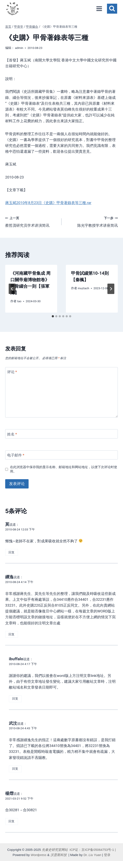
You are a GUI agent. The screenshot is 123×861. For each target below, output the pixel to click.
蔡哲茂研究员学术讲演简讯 (31, 221)
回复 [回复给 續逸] (11, 634)
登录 (107, 855)
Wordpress (39, 855)
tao (19, 301)
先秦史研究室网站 (55, 849)
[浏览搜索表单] (112, 8)
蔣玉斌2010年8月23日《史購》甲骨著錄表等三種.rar (48, 203)
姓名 (12, 434)
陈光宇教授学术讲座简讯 (91, 221)
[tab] (53, 316)
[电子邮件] (61, 455)
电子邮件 (15, 455)
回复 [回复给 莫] (11, 552)
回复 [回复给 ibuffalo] (15, 698)
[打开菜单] (99, 8)
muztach (83, 288)
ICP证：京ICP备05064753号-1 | (93, 849)
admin (19, 48)
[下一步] (110, 289)
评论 (12, 372)
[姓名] (61, 434)
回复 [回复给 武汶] (15, 769)
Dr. (92, 855)
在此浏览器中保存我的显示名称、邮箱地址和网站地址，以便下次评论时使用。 (63, 469)
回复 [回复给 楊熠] (11, 821)
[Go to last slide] (12, 289)
